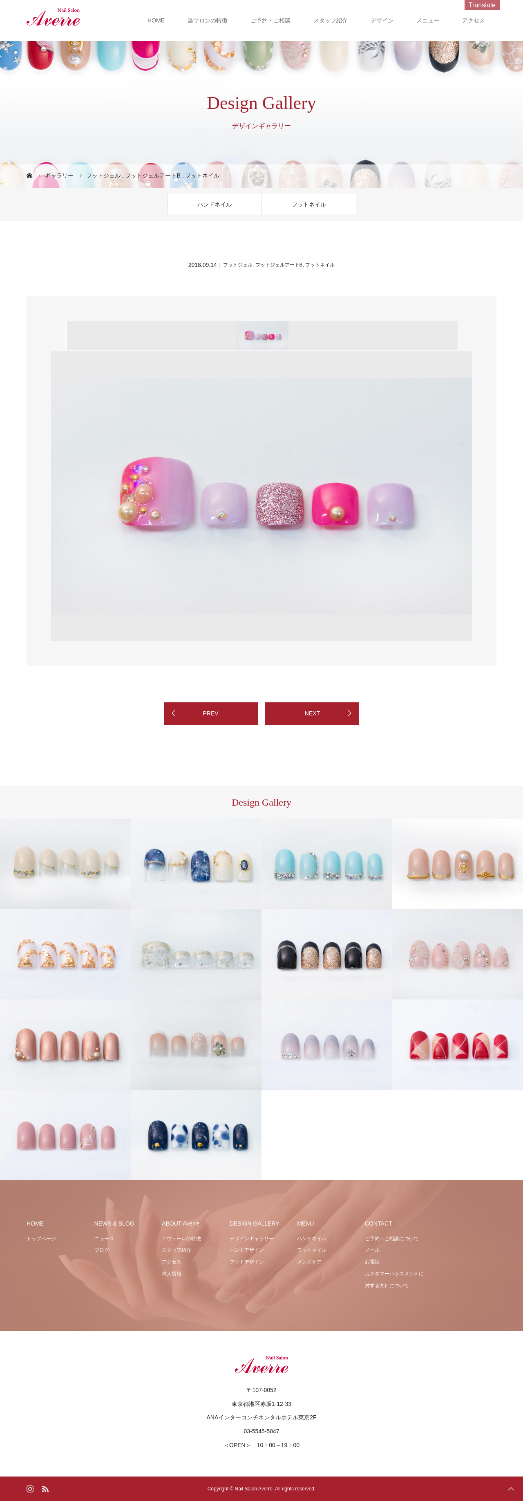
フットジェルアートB (279, 265)
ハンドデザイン (247, 1250)
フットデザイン (247, 1262)
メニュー (427, 20)
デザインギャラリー (252, 1238)
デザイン (382, 20)
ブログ (101, 1250)
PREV (210, 713)
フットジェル (238, 265)
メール (372, 1250)
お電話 (372, 1262)
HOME (156, 20)
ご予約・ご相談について (392, 1238)
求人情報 (171, 1274)
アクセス (473, 20)
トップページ (41, 1238)
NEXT (312, 713)
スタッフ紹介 (330, 20)
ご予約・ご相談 (270, 20)
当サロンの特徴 (208, 20)
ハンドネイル (214, 204)
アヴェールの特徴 (181, 1238)
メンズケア (309, 1262)
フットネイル (309, 204)
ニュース (104, 1238)
